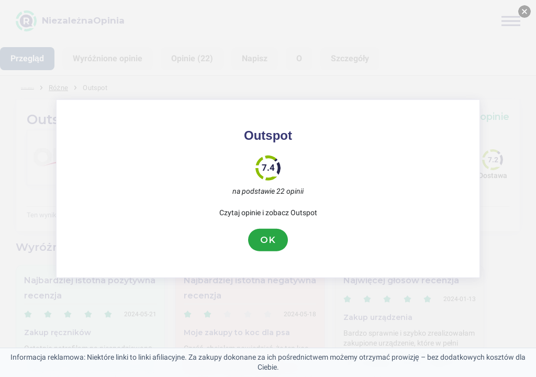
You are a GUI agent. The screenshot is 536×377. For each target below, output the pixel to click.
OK (268, 240)
